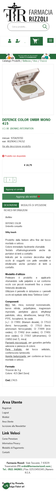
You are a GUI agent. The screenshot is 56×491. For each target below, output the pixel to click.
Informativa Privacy (11, 443)
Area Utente (7, 421)
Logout (5, 412)
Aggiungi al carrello (14, 189)
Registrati (6, 408)
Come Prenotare (10, 438)
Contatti (6, 452)
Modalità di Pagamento (13, 447)
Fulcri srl (19, 486)
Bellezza (27, 60)
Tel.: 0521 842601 (12, 469)
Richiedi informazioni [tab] (15, 210)
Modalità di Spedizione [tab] (34, 205)
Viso (35, 60)
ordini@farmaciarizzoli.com (35, 466)
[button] (6, 486)
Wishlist (5, 417)
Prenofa (19, 483)
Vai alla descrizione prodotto (16, 146)
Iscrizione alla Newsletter (14, 426)
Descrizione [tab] (10, 205)
